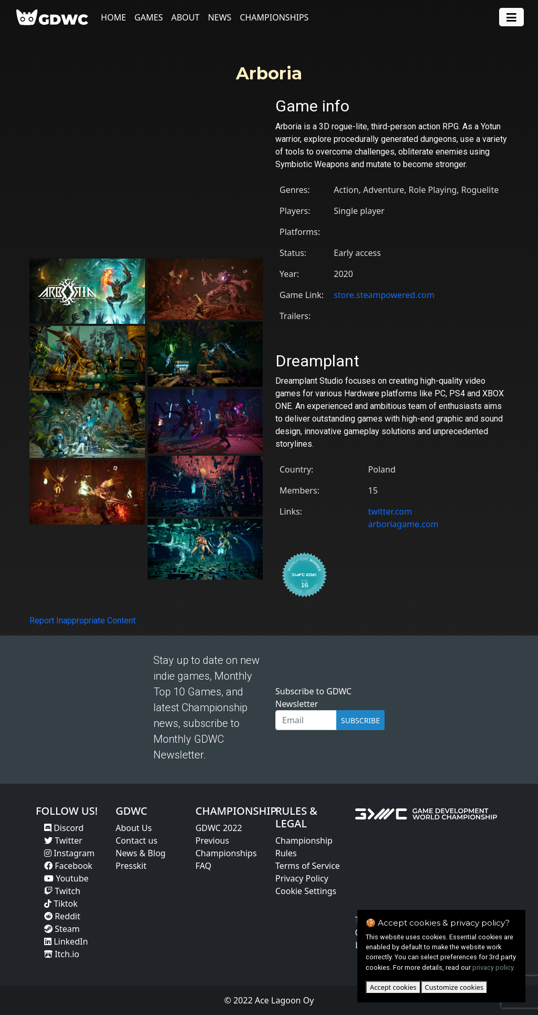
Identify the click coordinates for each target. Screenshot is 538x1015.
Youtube (66, 878)
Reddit (62, 916)
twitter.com (390, 511)
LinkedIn (66, 941)
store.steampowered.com (384, 295)
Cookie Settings (305, 891)
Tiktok (61, 903)
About (185, 17)
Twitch (62, 891)
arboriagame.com (403, 524)
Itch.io (61, 954)
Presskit (131, 866)
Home (113, 17)
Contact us (137, 840)
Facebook (68, 866)
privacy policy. (493, 967)
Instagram (69, 853)
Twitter (63, 840)
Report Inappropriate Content (82, 621)
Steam (62, 929)
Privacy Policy (301, 878)
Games (148, 17)
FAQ (203, 866)
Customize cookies (454, 987)
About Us (134, 828)
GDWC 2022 (218, 828)
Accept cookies (393, 987)
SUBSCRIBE (360, 720)
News (220, 17)
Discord (64, 828)
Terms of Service (307, 866)
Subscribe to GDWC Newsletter (313, 697)
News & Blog (140, 853)
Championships (274, 17)
